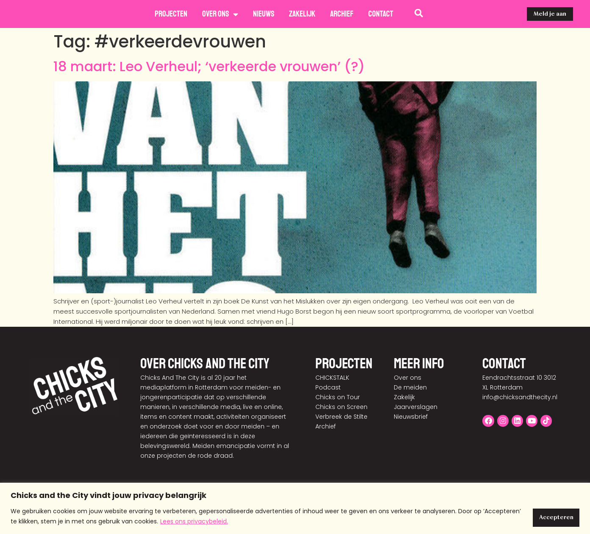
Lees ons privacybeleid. (233, 521)
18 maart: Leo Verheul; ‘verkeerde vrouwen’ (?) (209, 66)
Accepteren (552, 516)
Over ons (220, 14)
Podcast (328, 387)
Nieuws (263, 14)
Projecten (171, 14)
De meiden (410, 387)
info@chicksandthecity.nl (519, 397)
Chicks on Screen (341, 407)
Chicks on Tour (337, 397)
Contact (380, 14)
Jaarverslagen (415, 407)
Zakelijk (302, 14)
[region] (295, 509)
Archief (341, 14)
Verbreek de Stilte (341, 416)
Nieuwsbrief (411, 416)
